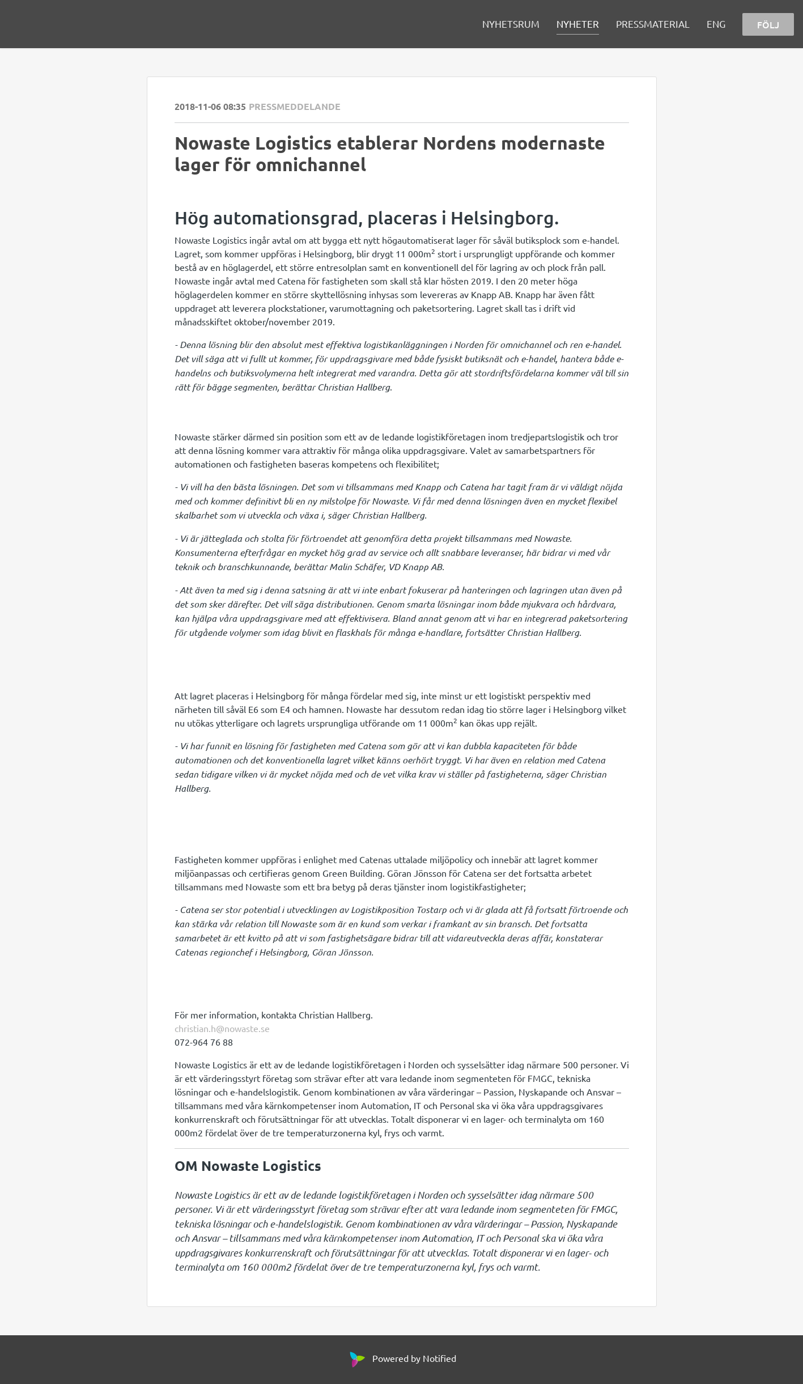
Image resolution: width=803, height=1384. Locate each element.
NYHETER (577, 23)
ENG (716, 23)
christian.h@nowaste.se (222, 1028)
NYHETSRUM (510, 23)
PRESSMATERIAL (653, 23)
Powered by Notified (401, 1358)
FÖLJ (768, 24)
